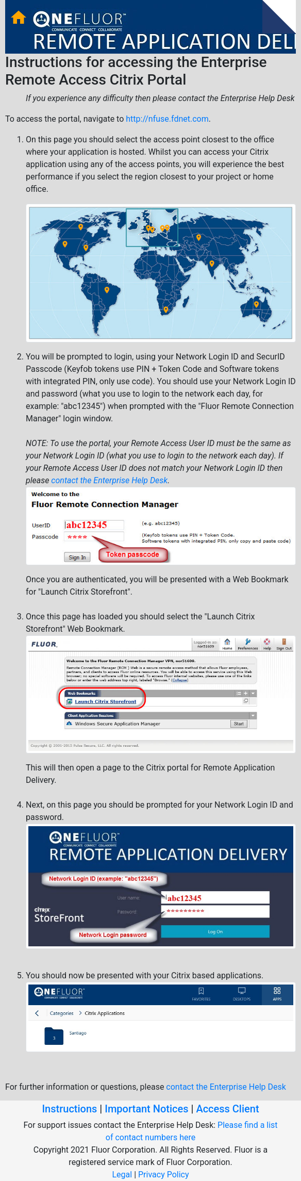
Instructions (69, 1109)
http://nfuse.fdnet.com (167, 119)
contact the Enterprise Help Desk (109, 480)
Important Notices (146, 1109)
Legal (122, 1174)
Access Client (227, 1109)
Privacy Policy (163, 1174)
